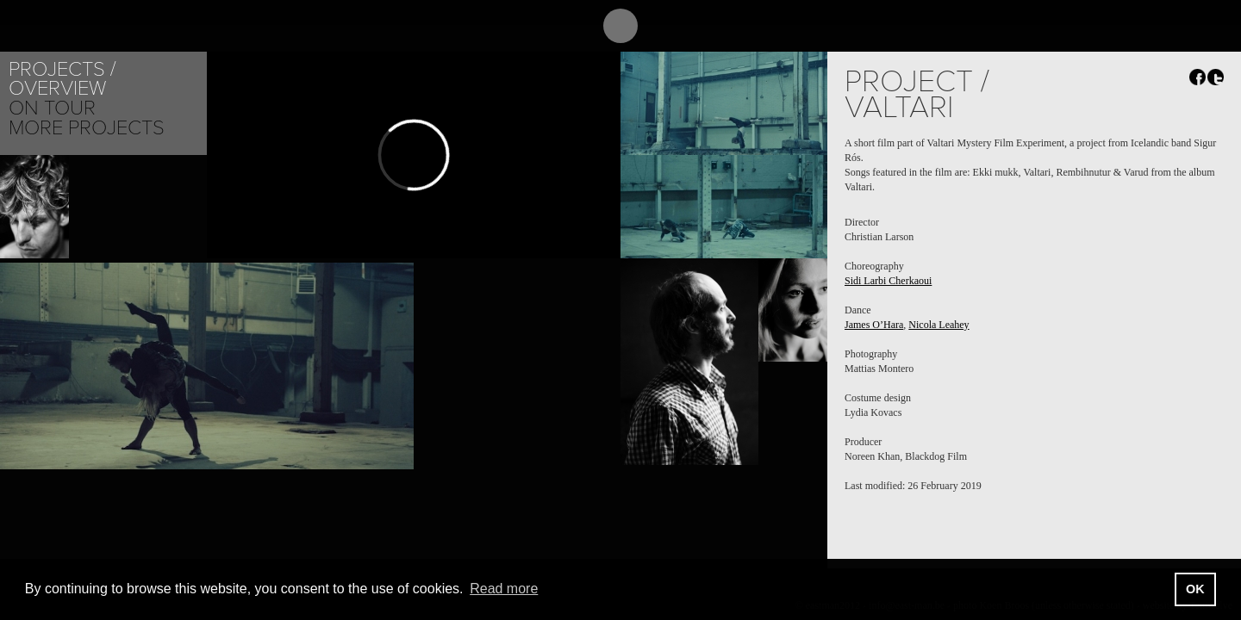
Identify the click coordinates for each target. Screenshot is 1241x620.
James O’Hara (874, 325)
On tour (52, 108)
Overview (57, 88)
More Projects (87, 127)
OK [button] (1195, 589)
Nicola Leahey (938, 325)
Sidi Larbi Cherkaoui (888, 281)
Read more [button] (504, 588)
